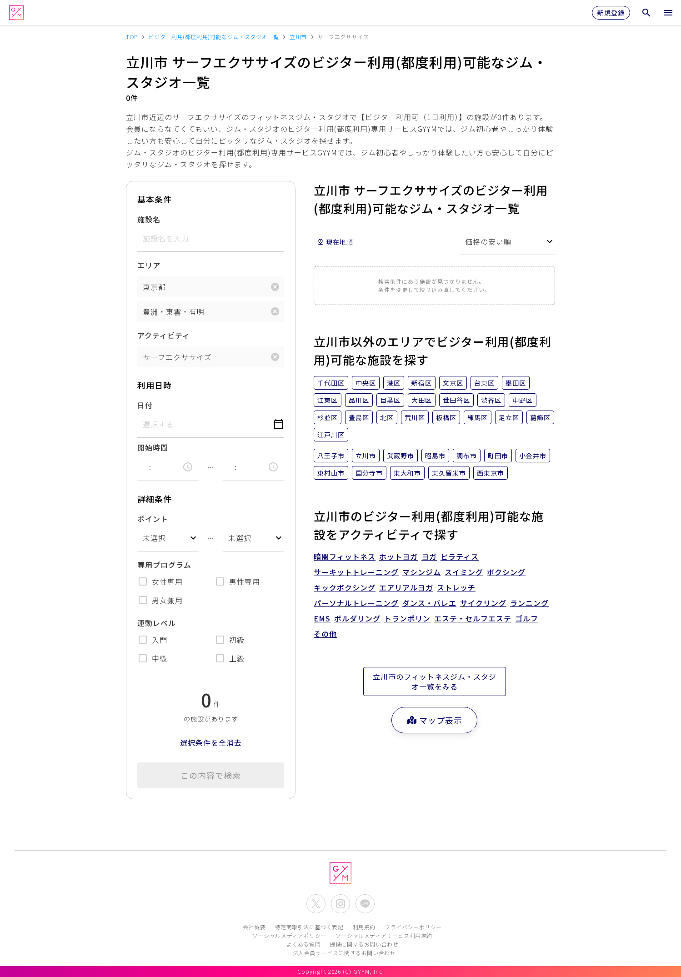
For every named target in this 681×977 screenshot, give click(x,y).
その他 (325, 633)
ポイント (152, 518)
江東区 (327, 400)
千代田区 (331, 382)
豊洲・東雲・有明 (174, 311)
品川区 (359, 400)
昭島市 (435, 455)
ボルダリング (357, 618)
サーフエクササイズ (177, 356)
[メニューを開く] (668, 12)
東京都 (154, 286)
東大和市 (407, 472)
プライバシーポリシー (413, 927)
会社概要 (254, 927)
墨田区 (516, 382)
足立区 (509, 417)
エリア (148, 265)
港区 (394, 382)
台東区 (484, 382)
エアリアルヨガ (406, 587)
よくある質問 (303, 944)
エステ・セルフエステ (472, 618)
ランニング (529, 602)
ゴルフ (526, 618)
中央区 (366, 382)
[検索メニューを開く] (646, 12)
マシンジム (421, 571)
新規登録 (611, 12)
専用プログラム (164, 564)
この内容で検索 (210, 775)
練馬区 (477, 417)
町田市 (498, 455)
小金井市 (532, 455)
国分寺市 (369, 472)
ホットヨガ (398, 556)
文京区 (453, 382)
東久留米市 (449, 472)
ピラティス (460, 556)
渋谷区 (491, 400)
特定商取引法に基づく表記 (309, 927)
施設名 (148, 219)
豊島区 (359, 417)
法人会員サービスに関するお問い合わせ (344, 953)
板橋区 (446, 417)
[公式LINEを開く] (365, 903)
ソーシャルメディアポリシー (289, 935)
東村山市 (331, 472)
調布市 (466, 455)
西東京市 (490, 472)
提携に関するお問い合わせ (364, 944)
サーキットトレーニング (356, 571)
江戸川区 (331, 434)
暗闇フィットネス (345, 556)
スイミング (464, 571)
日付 (145, 405)
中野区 (522, 400)
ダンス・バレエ (429, 602)
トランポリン (407, 618)
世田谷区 (456, 400)
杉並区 (327, 417)
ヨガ (429, 556)
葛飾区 (540, 417)
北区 (387, 417)
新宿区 (421, 382)
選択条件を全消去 (211, 742)
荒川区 (415, 417)
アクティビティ (163, 335)
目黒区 (390, 400)
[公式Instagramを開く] (340, 903)
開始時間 (152, 447)
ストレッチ (456, 587)
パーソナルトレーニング (356, 602)
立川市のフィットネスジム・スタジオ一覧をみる (434, 681)
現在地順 (335, 241)
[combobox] (168, 538)
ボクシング (506, 571)
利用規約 (364, 927)
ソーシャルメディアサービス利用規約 (383, 935)
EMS (322, 618)
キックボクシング (345, 587)
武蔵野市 (400, 455)
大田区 (421, 400)
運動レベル (156, 622)
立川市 (366, 455)
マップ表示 (434, 720)
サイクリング (483, 602)
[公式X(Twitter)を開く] (315, 903)
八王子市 (331, 455)
